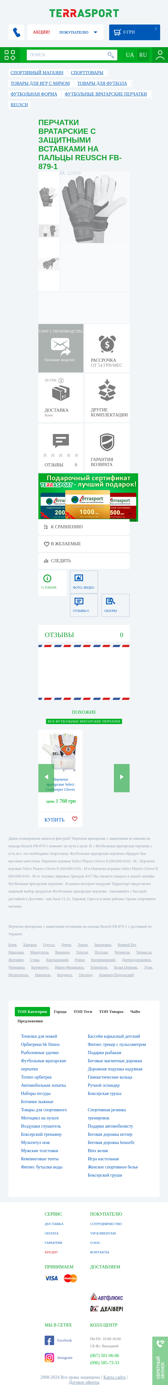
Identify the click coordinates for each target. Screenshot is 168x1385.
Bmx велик (98, 1150)
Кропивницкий (103, 960)
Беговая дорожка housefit (111, 1142)
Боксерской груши (105, 1175)
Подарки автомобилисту (110, 1126)
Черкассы (144, 952)
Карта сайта (115, 1377)
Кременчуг (39, 967)
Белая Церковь (125, 967)
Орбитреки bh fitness (40, 1044)
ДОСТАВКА (54, 1224)
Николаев (16, 952)
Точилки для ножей (39, 1036)
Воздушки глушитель (41, 1126)
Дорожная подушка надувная (115, 1069)
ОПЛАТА (52, 1233)
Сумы (34, 960)
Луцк (148, 967)
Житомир (16, 960)
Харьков (29, 945)
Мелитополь (18, 975)
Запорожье (102, 945)
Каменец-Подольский (116, 975)
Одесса (48, 945)
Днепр (66, 945)
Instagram (58, 1357)
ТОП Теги (83, 1011)
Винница (62, 952)
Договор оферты (84, 1382)
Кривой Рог (127, 945)
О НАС (95, 1243)
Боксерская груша (104, 1093)
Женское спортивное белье (113, 1167)
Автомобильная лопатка (43, 1085)
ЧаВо (135, 1011)
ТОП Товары (111, 1011)
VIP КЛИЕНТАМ (102, 1233)
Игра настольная (103, 1159)
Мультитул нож (35, 1142)
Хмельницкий (57, 960)
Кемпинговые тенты (40, 1159)
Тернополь (98, 967)
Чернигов (122, 952)
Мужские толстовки (39, 1150)
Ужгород (85, 975)
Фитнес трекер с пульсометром (117, 1044)
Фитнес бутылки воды (42, 1167)
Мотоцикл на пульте (40, 1118)
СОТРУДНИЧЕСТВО (106, 1224)
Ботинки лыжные (37, 1101)
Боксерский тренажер (41, 1134)
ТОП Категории (32, 1011)
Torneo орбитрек (36, 1077)
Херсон (82, 952)
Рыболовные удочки (40, 1052)
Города (60, 1011)
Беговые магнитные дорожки (115, 1060)
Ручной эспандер (104, 1085)
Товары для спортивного (44, 1109)
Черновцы (16, 967)
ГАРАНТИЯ (53, 1243)
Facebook (58, 1340)
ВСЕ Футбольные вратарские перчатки (84, 721)
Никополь (43, 975)
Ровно (79, 960)
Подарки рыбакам (104, 1052)
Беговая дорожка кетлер (110, 1134)
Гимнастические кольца (110, 1077)
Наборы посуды (36, 1093)
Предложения (30, 1021)
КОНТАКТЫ (99, 1252)
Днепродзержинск (136, 960)
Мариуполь (39, 952)
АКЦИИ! (41, 32)
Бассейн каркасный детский (114, 1036)
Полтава (101, 952)
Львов (82, 945)
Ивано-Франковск (69, 967)
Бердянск (64, 975)
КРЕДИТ (51, 1252)
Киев (12, 945)
